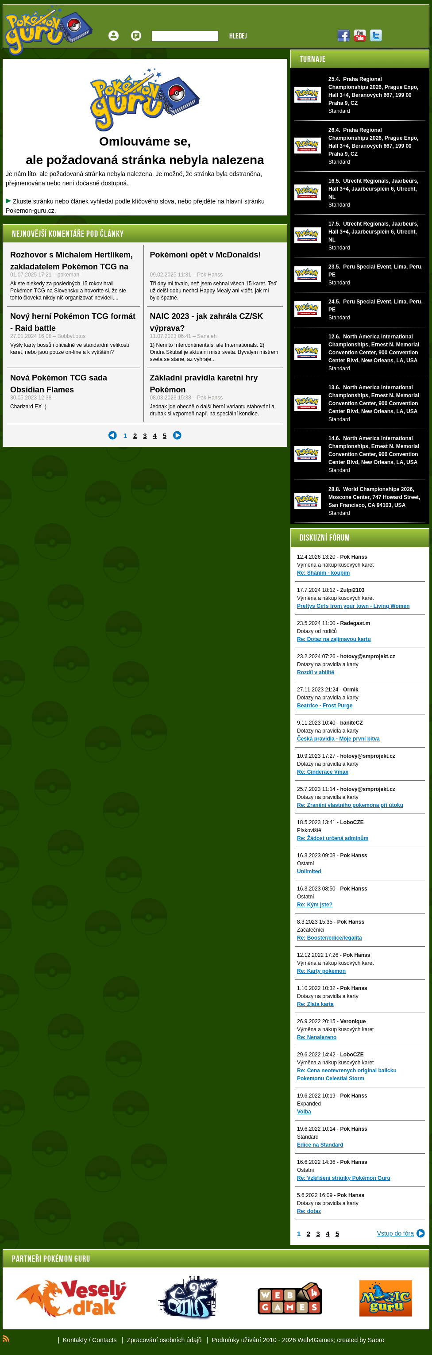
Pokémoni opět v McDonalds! (205, 254)
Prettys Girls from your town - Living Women (353, 606)
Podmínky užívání (236, 1339)
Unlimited (309, 871)
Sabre (376, 1339)
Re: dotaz (309, 1211)
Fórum (136, 29)
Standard (308, 1137)
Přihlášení (114, 29)
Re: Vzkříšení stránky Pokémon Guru (343, 1178)
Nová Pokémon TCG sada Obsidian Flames (58, 383)
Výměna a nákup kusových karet (335, 565)
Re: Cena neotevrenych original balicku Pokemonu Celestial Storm (347, 1074)
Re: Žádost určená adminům (332, 838)
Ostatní (305, 863)
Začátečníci (310, 930)
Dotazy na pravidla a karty (328, 664)
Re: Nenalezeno (316, 1037)
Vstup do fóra (395, 1233)
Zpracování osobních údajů (164, 1339)
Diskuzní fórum (325, 537)
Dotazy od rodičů (317, 631)
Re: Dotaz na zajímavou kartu (334, 639)
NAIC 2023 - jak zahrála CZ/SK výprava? (206, 322)
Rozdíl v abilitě (315, 672)
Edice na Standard (320, 1145)
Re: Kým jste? (314, 905)
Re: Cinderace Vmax (322, 772)
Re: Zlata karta (315, 1004)
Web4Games (315, 1339)
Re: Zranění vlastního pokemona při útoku (350, 805)
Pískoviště (309, 830)
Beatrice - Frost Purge (324, 705)
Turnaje (313, 59)
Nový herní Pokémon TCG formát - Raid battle (72, 322)
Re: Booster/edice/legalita (329, 938)
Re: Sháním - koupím (323, 573)
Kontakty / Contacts (89, 1339)
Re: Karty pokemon (321, 971)
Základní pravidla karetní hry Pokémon (204, 383)
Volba (304, 1112)
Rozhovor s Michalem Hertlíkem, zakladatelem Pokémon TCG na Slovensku (71, 266)
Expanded (309, 1104)
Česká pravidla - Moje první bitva (338, 739)
